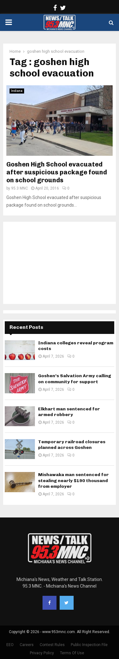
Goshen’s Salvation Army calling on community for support (74, 378)
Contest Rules (52, 645)
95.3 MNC (19, 188)
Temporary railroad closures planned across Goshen (71, 444)
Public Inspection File (89, 645)
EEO (10, 645)
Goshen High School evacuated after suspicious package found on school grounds (56, 172)
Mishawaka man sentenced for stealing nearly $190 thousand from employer (73, 480)
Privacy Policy (42, 653)
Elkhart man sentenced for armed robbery (69, 411)
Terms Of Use (72, 653)
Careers (27, 645)
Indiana (17, 91)
